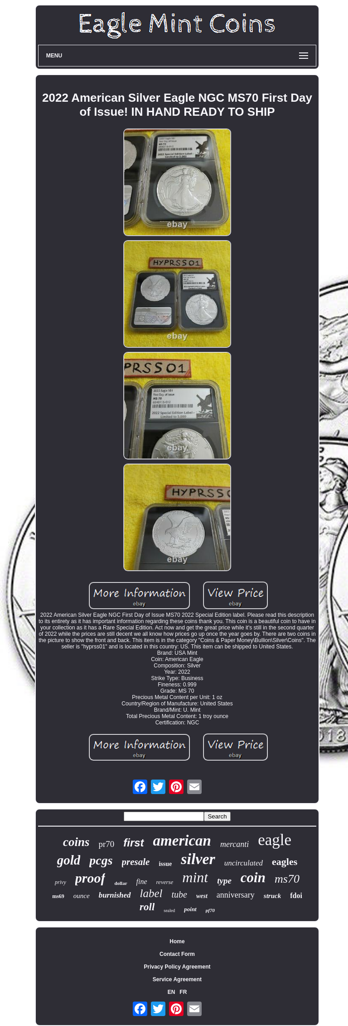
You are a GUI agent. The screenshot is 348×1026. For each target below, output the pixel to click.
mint (195, 877)
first (133, 843)
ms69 (58, 896)
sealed (169, 910)
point (190, 909)
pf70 (210, 910)
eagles (284, 861)
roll (147, 907)
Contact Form (177, 954)
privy (60, 882)
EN (171, 992)
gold (69, 860)
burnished (115, 895)
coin (253, 877)
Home (176, 941)
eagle (274, 840)
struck (272, 895)
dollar (120, 883)
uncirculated (243, 863)
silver (198, 859)
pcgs (100, 860)
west (202, 896)
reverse (165, 882)
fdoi (296, 895)
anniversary (236, 894)
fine (141, 881)
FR (183, 992)
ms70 (287, 878)
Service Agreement (177, 979)
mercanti (234, 844)
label (151, 893)
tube (179, 894)
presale (136, 861)
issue (165, 864)
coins (76, 842)
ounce (81, 895)
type (224, 880)
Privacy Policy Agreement (177, 967)
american (182, 840)
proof (90, 877)
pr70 (106, 844)
